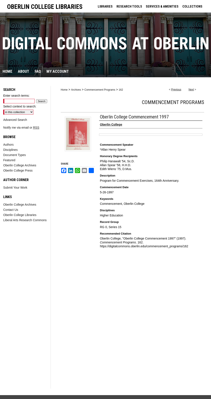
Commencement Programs (99, 89)
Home (64, 89)
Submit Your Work (15, 187)
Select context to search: (19, 106)
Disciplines (10, 149)
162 (121, 89)
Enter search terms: (16, 95)
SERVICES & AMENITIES (162, 6)
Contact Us (10, 209)
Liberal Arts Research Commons (25, 220)
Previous (176, 89)
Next (191, 89)
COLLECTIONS (192, 6)
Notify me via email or (21, 127)
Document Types (14, 155)
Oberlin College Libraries (19, 215)
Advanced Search (15, 119)
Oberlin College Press (18, 170)
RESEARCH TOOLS (129, 6)
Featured (9, 160)
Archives (76, 89)
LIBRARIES (105, 6)
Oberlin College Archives (19, 165)
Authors (8, 144)
